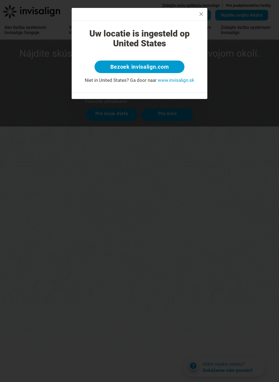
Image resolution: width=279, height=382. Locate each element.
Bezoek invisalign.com (139, 67)
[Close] (201, 14)
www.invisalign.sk (176, 80)
